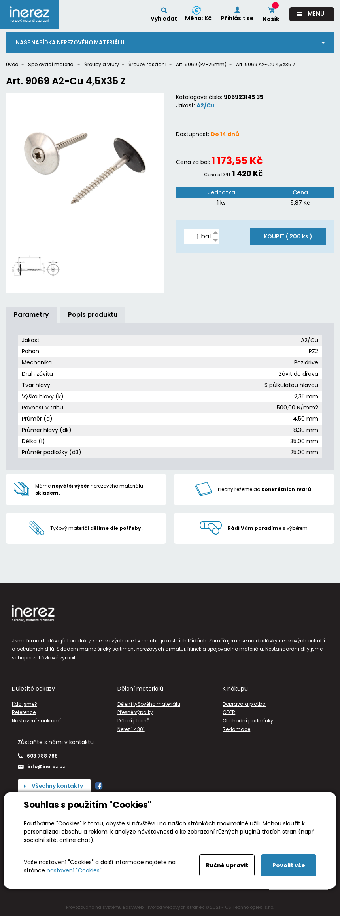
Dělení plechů (133, 721)
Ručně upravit (227, 865)
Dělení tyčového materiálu (148, 704)
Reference (24, 712)
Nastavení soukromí (36, 721)
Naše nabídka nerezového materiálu (71, 42)
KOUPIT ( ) (288, 237)
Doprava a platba (244, 704)
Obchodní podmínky (248, 721)
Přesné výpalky (135, 712)
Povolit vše (288, 865)
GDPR (229, 712)
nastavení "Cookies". (75, 870)
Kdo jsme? (24, 704)
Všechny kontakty (58, 786)
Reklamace (236, 729)
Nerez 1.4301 (131, 729)
